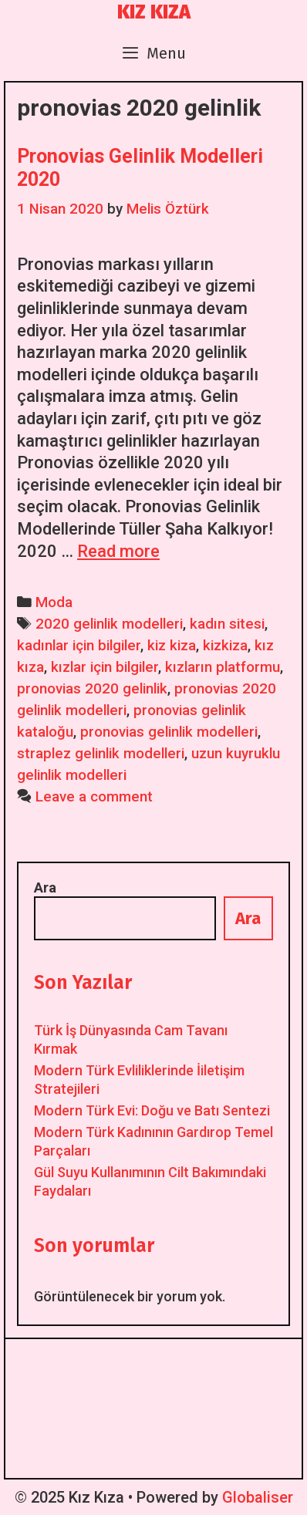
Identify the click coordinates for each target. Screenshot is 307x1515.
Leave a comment (94, 796)
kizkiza (225, 645)
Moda (54, 602)
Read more (118, 551)
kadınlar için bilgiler (78, 645)
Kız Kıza (154, 12)
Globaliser (257, 1497)
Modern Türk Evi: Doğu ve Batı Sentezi (152, 1110)
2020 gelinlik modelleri (109, 624)
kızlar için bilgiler (104, 667)
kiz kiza (171, 645)
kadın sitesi (227, 624)
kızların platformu (222, 667)
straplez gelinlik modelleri (100, 753)
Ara (45, 887)
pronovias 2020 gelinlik (92, 688)
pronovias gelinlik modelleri (169, 732)
